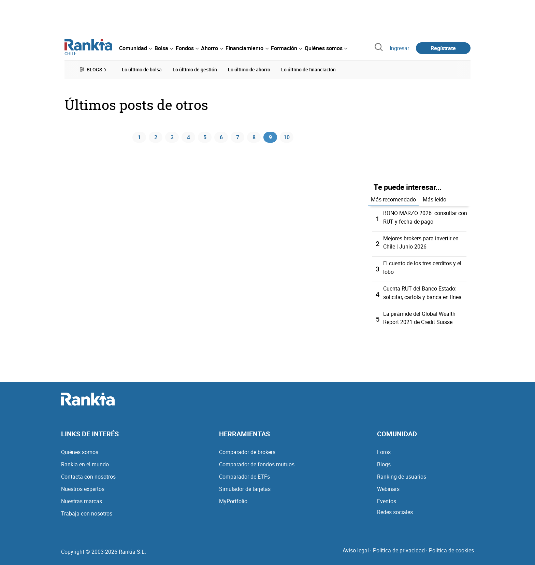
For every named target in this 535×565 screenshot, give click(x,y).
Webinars (388, 486)
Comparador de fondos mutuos (256, 461)
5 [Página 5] (203, 138)
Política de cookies (451, 547)
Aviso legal (356, 547)
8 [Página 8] (253, 138)
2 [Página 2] (154, 138)
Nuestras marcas (81, 498)
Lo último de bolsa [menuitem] (142, 69)
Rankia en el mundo (85, 461)
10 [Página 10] (287, 138)
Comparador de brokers (247, 449)
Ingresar (399, 48)
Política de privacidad (399, 547)
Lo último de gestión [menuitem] (195, 69)
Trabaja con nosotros (86, 510)
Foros (384, 449)
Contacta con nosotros (88, 473)
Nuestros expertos (82, 486)
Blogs (384, 461)
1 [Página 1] (138, 138)
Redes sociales (395, 509)
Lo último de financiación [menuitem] (308, 69)
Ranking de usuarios (401, 473)
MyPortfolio (233, 498)
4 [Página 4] (187, 138)
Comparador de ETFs (244, 473)
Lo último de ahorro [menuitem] (249, 69)
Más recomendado (393, 199)
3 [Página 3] (171, 138)
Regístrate (443, 48)
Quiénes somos (79, 449)
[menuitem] (135, 48)
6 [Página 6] (220, 138)
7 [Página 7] (236, 138)
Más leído (434, 199)
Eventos (386, 498)
